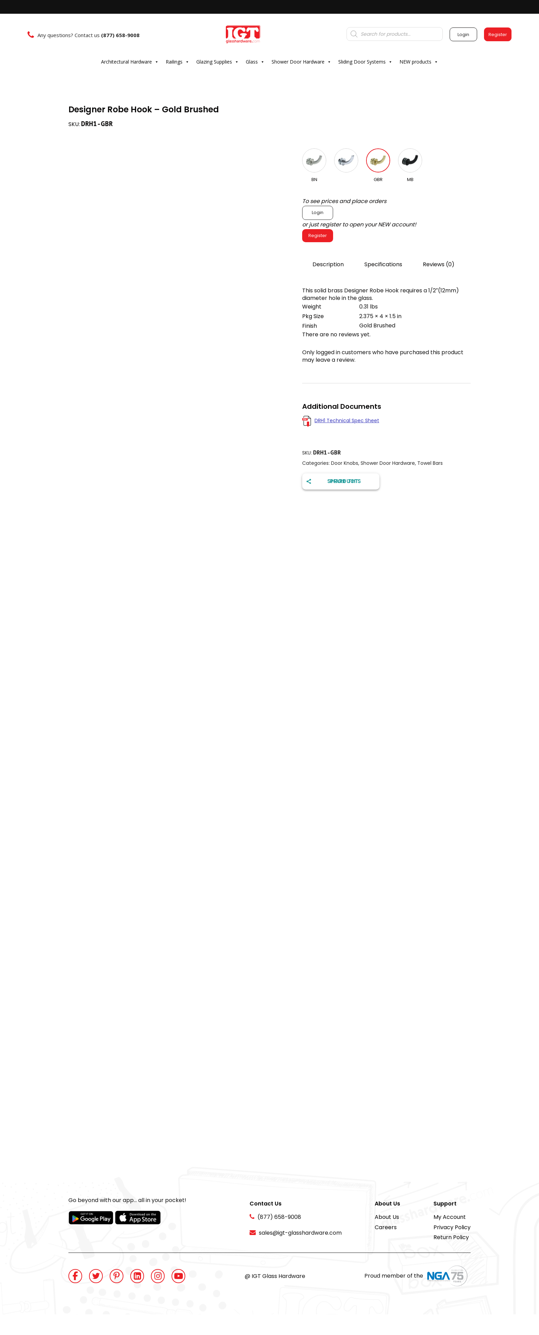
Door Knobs (344, 463)
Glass (255, 62)
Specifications (383, 264)
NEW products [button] (418, 62)
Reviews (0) (438, 264)
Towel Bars (430, 463)
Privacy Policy (452, 1227)
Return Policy (451, 1237)
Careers (386, 1227)
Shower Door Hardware (301, 62)
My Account (449, 1217)
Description (328, 264)
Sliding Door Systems (365, 62)
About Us (387, 1217)
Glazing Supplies (217, 62)
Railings (177, 62)
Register (317, 235)
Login (317, 212)
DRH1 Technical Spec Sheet (347, 420)
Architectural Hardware (130, 62)
